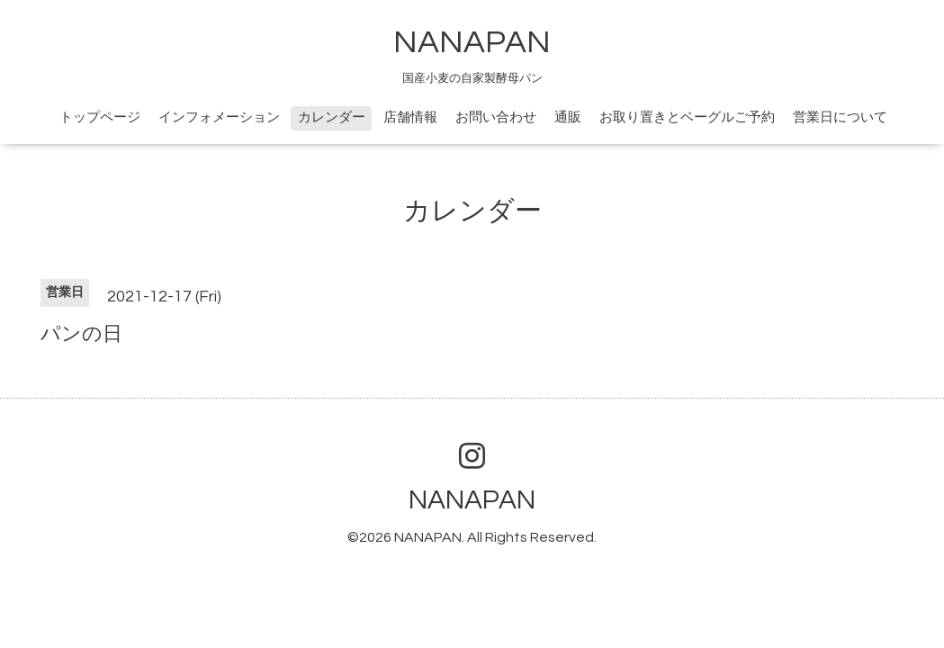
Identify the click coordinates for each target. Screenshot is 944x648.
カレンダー (331, 117)
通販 (567, 117)
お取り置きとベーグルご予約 (687, 117)
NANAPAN (472, 42)
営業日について (840, 117)
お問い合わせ (495, 117)
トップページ (99, 117)
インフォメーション (219, 117)
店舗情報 (410, 117)
